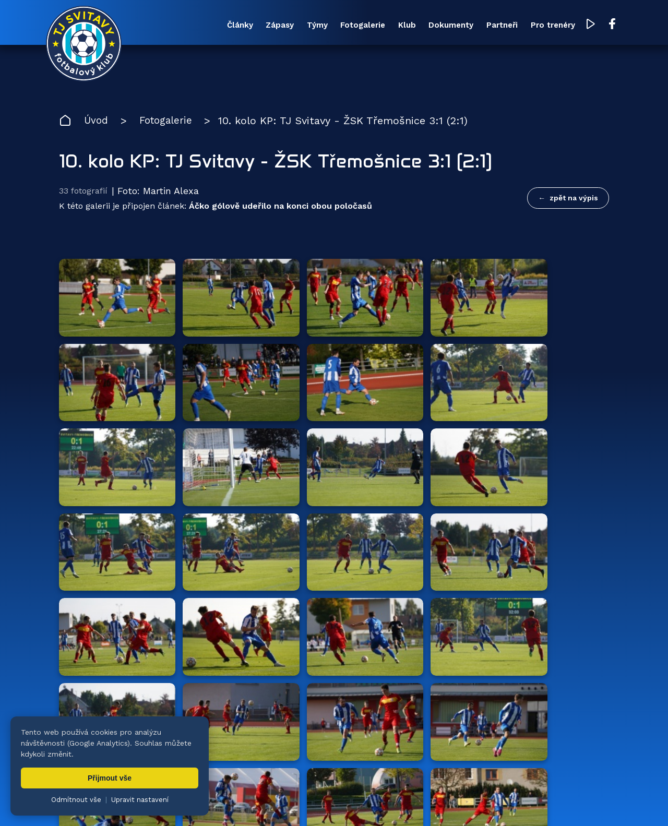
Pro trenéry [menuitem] (539, 25)
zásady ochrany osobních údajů (509, 802)
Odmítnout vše (76, 800)
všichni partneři (559, 573)
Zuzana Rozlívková (216, 802)
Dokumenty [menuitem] (433, 25)
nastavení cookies (416, 802)
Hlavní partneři (123, 572)
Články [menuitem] (210, 25)
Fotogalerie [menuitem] (340, 25)
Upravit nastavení (140, 800)
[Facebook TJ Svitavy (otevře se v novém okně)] (599, 25)
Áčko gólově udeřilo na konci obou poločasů (280, 208)
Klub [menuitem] (387, 25)
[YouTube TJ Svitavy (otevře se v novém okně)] (578, 25)
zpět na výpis (574, 199)
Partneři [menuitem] (486, 25)
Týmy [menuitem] (292, 25)
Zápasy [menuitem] (252, 25)
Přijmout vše (110, 778)
